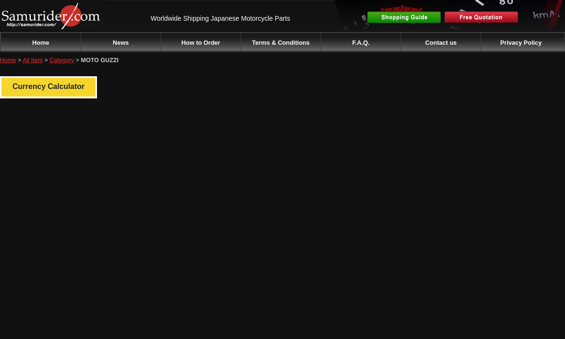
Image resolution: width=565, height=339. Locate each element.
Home (40, 42)
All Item (33, 60)
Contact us (441, 42)
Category (61, 60)
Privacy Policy (520, 42)
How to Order (200, 42)
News (121, 42)
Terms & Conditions (281, 42)
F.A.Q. (361, 42)
